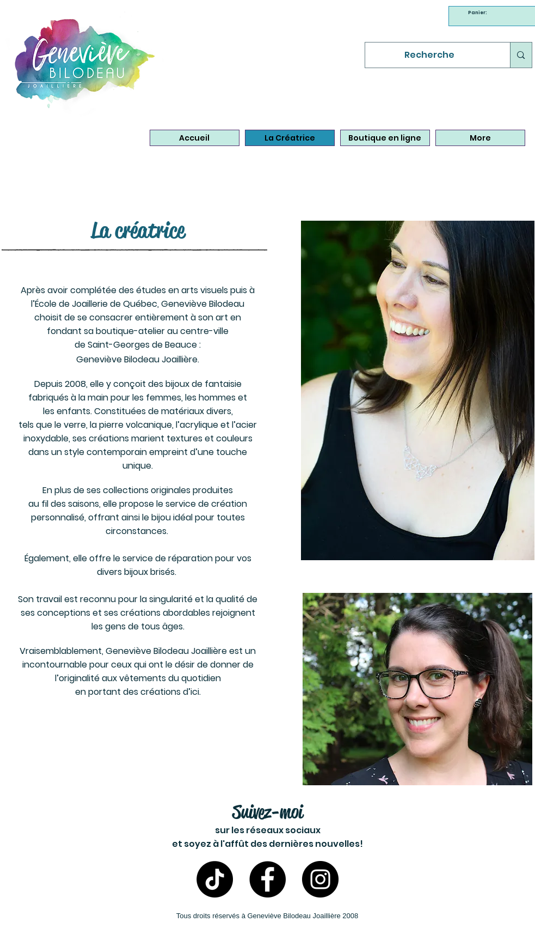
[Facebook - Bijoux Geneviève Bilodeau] (267, 879)
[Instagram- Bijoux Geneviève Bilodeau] (320, 879)
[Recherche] (430, 55)
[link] (479, 12)
